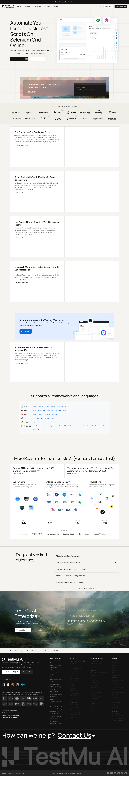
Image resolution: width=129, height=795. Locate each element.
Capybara (54, 413)
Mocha (61, 424)
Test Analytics (54, 720)
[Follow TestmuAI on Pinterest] (125, 772)
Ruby (34, 413)
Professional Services (56, 722)
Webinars (93, 686)
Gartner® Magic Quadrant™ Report (117, 713)
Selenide (40, 405)
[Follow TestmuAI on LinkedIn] (115, 772)
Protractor (36, 428)
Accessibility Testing (56, 707)
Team (113, 703)
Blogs (92, 676)
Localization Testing (55, 712)
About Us (114, 664)
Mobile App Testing (55, 685)
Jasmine (82, 424)
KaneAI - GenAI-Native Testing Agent (56, 665)
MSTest (47, 417)
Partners (114, 681)
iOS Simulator (74, 692)
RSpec (40, 413)
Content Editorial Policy (118, 686)
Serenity (63, 405)
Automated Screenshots (57, 702)
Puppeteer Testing (75, 713)
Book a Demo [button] (108, 6)
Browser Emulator (75, 697)
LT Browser (53, 695)
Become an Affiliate (117, 691)
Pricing (56, 6)
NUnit (52, 417)
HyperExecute (54, 690)
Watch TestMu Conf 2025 (98, 671)
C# (34, 417)
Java (34, 405)
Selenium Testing (75, 703)
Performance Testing (56, 693)
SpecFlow (40, 417)
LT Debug (52, 698)
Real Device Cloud (55, 680)
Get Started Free (121, 6)
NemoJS (102, 424)
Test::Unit (47, 413)
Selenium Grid (74, 706)
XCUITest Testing (96, 665)
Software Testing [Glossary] (96, 692)
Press (113, 671)
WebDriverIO (44, 424)
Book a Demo (25, 330)
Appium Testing (95, 660)
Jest (69, 424)
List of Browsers (75, 665)
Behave (47, 421)
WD (65, 424)
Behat (64, 409)
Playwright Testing (75, 711)
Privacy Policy (115, 696)
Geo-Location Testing (56, 705)
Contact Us (115, 706)
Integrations (53, 717)
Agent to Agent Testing (56, 670)
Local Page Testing (55, 700)
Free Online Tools (96, 699)
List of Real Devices (76, 667)
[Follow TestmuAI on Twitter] (111, 772)
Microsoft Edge (74, 679)
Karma (88, 424)
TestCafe (95, 424)
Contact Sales (22, 629)
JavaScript (36, 424)
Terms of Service (117, 693)
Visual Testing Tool (55, 715)
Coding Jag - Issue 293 (118, 717)
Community (94, 679)
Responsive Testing (55, 710)
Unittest (59, 421)
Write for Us (115, 688)
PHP (34, 409)
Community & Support (118, 679)
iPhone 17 (73, 662)
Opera (72, 682)
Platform (19, 6)
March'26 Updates (117, 719)
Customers (115, 669)
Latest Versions (95, 702)
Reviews (114, 676)
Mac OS (72, 687)
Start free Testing (11, 670)
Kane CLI (52, 668)
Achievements (116, 674)
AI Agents (48, 6)
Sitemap (93, 707)
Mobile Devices (74, 689)
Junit (58, 405)
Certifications (95, 681)
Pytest (42, 421)
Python (35, 421)
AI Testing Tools (95, 704)
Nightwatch (53, 424)
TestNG (52, 405)
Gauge (47, 405)
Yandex (72, 684)
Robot (53, 421)
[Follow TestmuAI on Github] (122, 772)
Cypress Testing (75, 708)
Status (93, 709)
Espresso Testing (96, 662)
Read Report (18, 472)
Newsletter (94, 684)
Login (99, 6)
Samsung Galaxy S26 (77, 660)
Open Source (115, 683)
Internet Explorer (75, 669)
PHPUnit (58, 409)
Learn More (32, 91)
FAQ (92, 689)
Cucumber (76, 424)
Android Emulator (75, 694)
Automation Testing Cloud (55, 660)
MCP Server (53, 675)
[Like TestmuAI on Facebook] (108, 772)
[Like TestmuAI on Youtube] (118, 772)
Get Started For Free (22, 145)
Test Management (55, 683)
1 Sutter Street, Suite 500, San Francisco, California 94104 (10, 715)
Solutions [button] (28, 6)
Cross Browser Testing (56, 678)
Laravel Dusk (41, 409)
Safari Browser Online (76, 677)
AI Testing (52, 688)
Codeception (51, 409)
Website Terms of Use (118, 701)
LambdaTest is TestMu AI (64, 2)
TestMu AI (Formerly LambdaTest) (20, 649)
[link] (8, 7)
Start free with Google (20, 59)
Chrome (72, 674)
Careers (114, 666)
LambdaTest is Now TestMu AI (117, 660)
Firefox (72, 672)
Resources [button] (38, 6)
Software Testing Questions (96, 696)
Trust (113, 698)
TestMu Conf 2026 (96, 674)
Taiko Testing (74, 716)
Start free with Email (38, 59)
